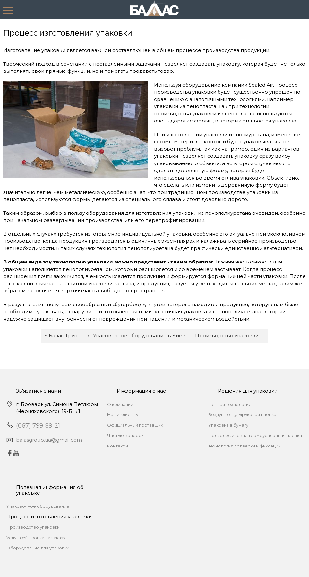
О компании (120, 404)
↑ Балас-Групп (63, 335)
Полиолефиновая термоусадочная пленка (255, 435)
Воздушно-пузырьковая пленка (242, 414)
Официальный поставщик (135, 425)
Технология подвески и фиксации (244, 445)
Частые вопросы (125, 435)
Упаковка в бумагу (228, 425)
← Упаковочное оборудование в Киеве (138, 335)
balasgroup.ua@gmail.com (49, 440)
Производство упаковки (33, 527)
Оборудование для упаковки (37, 547)
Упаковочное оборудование (37, 506)
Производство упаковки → (230, 335)
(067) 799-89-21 (38, 425)
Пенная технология (229, 404)
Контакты (117, 445)
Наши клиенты (123, 414)
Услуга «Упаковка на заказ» (35, 537)
